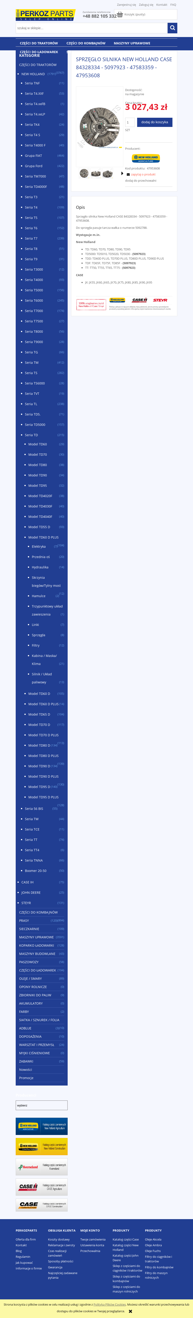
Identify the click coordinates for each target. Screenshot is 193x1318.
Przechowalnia (90, 1251)
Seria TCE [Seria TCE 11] (32, 829)
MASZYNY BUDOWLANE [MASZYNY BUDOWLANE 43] (37, 953)
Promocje (26, 1078)
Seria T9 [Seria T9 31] (31, 259)
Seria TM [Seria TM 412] (32, 362)
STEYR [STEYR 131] (26, 903)
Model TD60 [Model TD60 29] (37, 444)
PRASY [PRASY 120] (24, 920)
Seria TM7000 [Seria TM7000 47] (35, 176)
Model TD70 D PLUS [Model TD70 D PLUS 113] (43, 735)
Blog (19, 1251)
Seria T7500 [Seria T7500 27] (34, 321)
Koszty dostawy (59, 1239)
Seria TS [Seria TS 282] (31, 373)
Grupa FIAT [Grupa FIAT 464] (33, 155)
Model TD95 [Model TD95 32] (37, 485)
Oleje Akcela (153, 1239)
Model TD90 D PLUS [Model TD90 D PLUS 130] (43, 776)
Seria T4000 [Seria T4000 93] (34, 280)
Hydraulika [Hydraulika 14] (40, 567)
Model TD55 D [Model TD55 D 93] (39, 527)
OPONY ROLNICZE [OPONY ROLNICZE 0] (33, 987)
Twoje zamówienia (93, 1239)
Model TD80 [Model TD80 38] (37, 465)
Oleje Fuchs (153, 1251)
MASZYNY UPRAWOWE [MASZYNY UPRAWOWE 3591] (36, 937)
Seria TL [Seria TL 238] (31, 404)
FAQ (173, 5)
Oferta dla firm (26, 1239)
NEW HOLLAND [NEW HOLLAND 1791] (33, 74)
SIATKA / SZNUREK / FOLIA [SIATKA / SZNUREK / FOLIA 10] (39, 1020)
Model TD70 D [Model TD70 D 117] (39, 724)
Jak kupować (24, 1263)
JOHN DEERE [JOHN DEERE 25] (31, 892)
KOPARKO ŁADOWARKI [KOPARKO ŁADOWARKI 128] (36, 945)
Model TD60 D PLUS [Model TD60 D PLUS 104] (43, 537)
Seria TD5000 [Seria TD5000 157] (35, 424)
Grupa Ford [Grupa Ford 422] (33, 166)
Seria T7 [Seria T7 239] (31, 238)
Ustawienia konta (92, 1245)
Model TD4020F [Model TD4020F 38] (40, 496)
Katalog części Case (126, 1239)
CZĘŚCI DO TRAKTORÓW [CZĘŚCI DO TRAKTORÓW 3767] (38, 65)
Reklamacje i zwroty (61, 1245)
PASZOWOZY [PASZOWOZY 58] (29, 962)
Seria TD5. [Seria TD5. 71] (33, 414)
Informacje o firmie (29, 1268)
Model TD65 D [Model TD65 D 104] (39, 714)
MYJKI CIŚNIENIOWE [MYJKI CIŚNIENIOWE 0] (34, 1053)
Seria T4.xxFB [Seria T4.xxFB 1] (35, 104)
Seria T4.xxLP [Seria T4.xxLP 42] (35, 114)
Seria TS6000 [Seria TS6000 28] (35, 383)
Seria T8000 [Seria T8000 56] (34, 331)
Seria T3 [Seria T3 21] (31, 197)
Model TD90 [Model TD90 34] (37, 475)
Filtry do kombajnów (159, 1267)
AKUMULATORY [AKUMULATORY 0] (31, 1003)
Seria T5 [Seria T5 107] (31, 217)
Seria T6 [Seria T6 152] (31, 228)
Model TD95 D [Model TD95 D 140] (39, 787)
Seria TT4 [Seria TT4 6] (32, 850)
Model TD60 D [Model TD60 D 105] (39, 693)
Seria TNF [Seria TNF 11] (32, 83)
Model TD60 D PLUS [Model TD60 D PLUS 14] (43, 704)
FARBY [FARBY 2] (24, 1011)
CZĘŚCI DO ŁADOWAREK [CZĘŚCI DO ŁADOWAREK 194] (37, 970)
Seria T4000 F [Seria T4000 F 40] (35, 145)
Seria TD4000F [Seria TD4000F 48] (36, 186)
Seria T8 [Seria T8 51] (31, 248)
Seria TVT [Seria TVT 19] (32, 393)
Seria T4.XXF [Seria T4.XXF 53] (34, 93)
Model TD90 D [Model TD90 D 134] (39, 766)
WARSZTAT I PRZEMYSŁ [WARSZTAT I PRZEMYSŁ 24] (36, 1045)
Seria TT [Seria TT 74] (31, 839)
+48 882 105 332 (100, 16)
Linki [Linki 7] (35, 624)
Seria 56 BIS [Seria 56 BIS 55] (34, 808)
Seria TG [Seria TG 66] (31, 352)
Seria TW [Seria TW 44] (32, 819)
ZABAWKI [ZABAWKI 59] (26, 1061)
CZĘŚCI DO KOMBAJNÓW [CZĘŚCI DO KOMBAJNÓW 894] (38, 912)
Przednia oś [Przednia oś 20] (41, 557)
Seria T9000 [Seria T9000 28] (34, 342)
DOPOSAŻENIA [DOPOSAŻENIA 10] (30, 1036)
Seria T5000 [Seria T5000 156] (34, 290)
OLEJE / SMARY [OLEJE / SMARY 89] (30, 978)
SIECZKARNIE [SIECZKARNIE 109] (29, 929)
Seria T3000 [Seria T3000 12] (34, 269)
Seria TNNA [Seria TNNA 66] (34, 860)
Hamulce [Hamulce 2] (38, 596)
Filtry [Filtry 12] (35, 645)
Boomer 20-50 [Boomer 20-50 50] (35, 870)
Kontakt (161, 5)
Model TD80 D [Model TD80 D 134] (39, 745)
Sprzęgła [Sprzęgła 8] (38, 635)
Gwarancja (55, 1267)
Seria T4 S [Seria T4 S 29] (32, 135)
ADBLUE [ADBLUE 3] (25, 1028)
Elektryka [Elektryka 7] (39, 546)
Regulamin (23, 1257)
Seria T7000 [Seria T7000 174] (34, 311)
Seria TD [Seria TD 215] (31, 435)
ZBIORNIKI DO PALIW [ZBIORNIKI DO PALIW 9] (35, 995)
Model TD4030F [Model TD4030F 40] (40, 506)
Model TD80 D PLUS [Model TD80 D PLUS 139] (43, 756)
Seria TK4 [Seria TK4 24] (32, 124)
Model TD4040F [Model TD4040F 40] (40, 516)
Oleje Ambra (153, 1245)
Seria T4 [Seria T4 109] (31, 207)
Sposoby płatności (60, 1261)
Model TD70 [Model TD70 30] (37, 454)
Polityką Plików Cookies (109, 1304)
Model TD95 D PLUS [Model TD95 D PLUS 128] (43, 797)
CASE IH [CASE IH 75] (27, 882)
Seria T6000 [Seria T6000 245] (34, 300)
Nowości (25, 1069)
